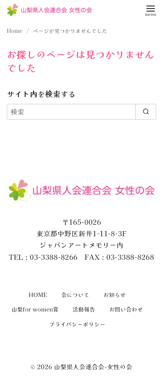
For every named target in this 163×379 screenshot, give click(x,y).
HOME (38, 295)
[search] (145, 111)
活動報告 (84, 309)
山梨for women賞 (35, 309)
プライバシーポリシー (77, 324)
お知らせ (114, 295)
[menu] (150, 10)
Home (15, 30)
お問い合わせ (126, 309)
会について (75, 295)
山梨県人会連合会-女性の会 (93, 366)
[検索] (81, 111)
